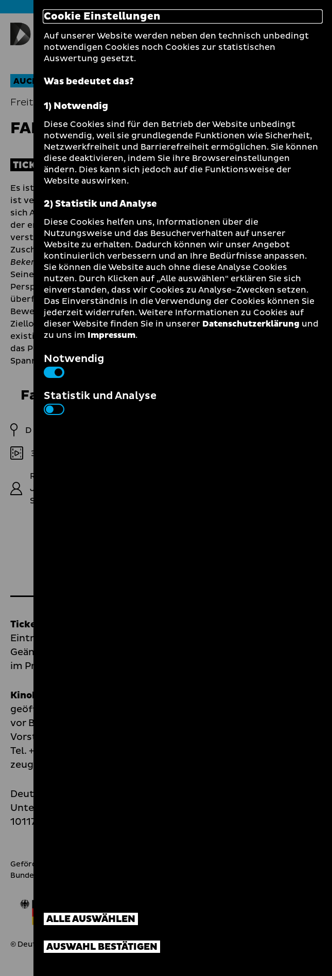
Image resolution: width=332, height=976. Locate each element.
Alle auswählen (90, 919)
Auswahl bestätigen (102, 947)
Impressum (111, 335)
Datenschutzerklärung (251, 324)
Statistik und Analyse (100, 401)
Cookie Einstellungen (102, 16)
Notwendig (74, 364)
